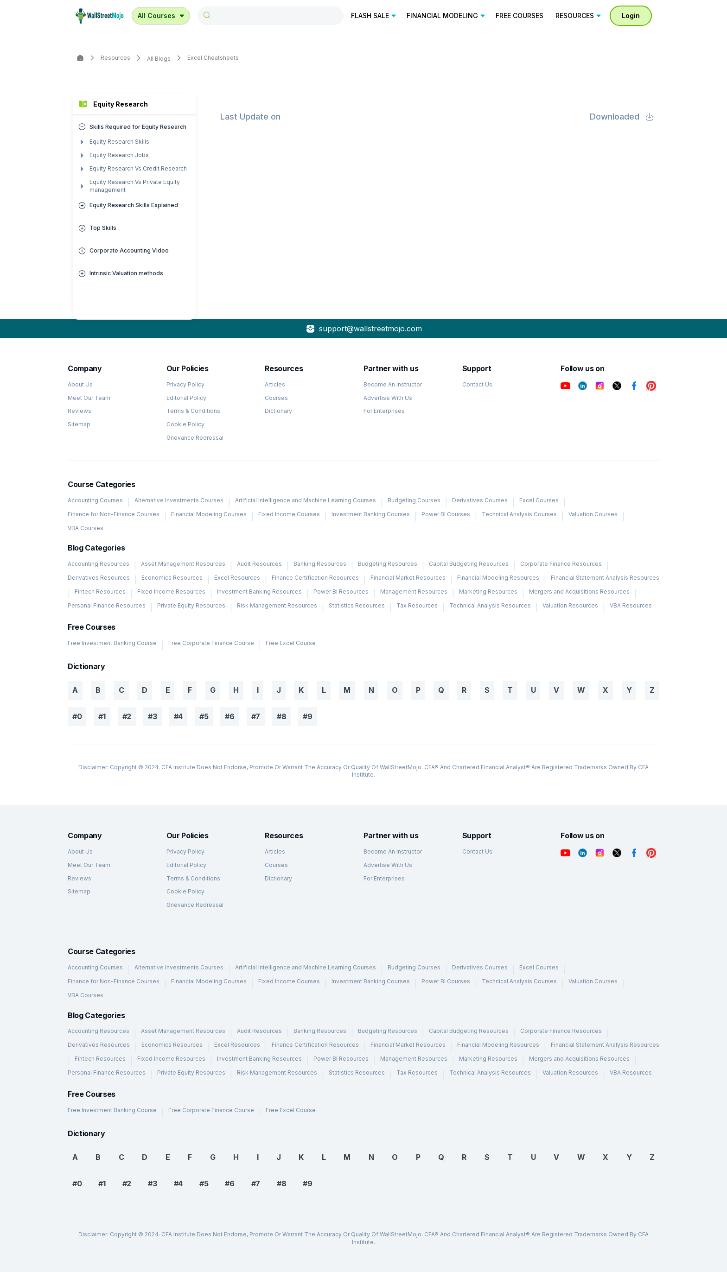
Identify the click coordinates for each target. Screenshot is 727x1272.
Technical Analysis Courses (519, 514)
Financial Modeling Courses (209, 514)
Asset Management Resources (183, 563)
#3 (152, 716)
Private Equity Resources (191, 605)
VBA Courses (85, 528)
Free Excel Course (291, 642)
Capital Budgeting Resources (469, 563)
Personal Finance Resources (107, 605)
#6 (229, 716)
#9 (307, 716)
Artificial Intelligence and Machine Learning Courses (305, 500)
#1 (101, 716)
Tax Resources (417, 605)
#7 (255, 716)
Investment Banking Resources (259, 591)
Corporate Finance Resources (561, 563)
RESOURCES (578, 15)
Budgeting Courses (414, 500)
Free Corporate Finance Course (211, 642)
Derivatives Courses (480, 500)
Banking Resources (319, 563)
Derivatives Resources (99, 577)
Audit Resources (259, 563)
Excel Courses (539, 500)
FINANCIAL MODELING (446, 15)
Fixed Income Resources (171, 591)
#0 (77, 716)
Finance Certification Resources (315, 577)
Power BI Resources (341, 591)
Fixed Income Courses (289, 514)
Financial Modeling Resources (498, 577)
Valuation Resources (570, 605)
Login (631, 15)
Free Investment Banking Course (112, 642)
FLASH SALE (374, 15)
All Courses (162, 15)
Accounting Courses (95, 500)
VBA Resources (631, 605)
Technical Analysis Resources (490, 605)
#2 (126, 716)
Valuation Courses (593, 514)
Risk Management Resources (277, 605)
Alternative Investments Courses (178, 500)
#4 (178, 716)
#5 (203, 716)
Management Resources (413, 591)
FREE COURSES (519, 15)
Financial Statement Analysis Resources (605, 577)
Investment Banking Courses (371, 514)
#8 (281, 716)
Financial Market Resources (408, 577)
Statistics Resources (357, 605)
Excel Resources (237, 577)
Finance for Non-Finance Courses (113, 514)
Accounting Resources (98, 563)
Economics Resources (172, 577)
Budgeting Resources (387, 563)
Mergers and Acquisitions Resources (579, 591)
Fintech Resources (100, 591)
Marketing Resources (488, 591)
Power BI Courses (445, 514)
